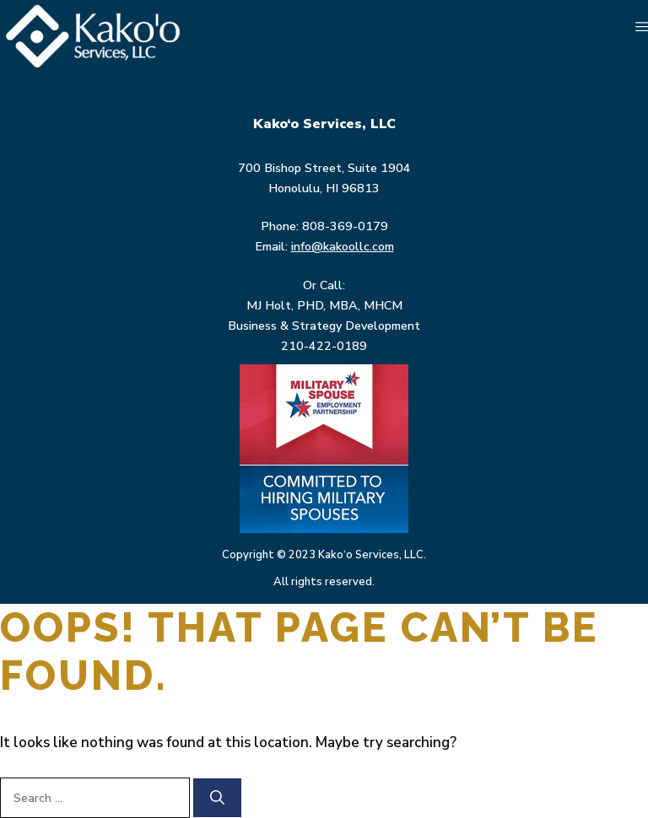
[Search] (217, 797)
